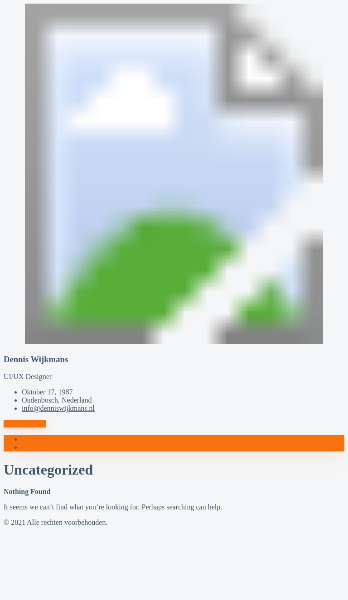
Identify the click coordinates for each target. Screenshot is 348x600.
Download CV (25, 423)
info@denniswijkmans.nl (58, 408)
